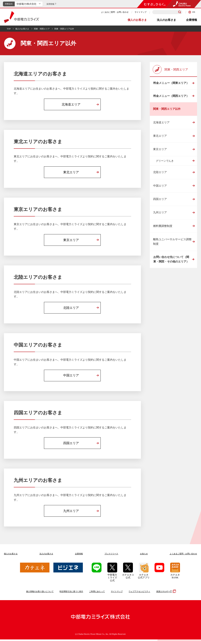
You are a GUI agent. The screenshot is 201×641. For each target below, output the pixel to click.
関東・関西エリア (42, 29)
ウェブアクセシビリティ (139, 593)
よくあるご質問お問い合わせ (183, 555)
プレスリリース (111, 555)
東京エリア (160, 150)
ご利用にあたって (97, 593)
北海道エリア (161, 123)
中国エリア (160, 186)
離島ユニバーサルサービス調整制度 (172, 243)
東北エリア (160, 137)
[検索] (179, 12)
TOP (9, 29)
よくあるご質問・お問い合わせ (115, 12)
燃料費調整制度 (162, 227)
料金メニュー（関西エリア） (171, 96)
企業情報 (191, 19)
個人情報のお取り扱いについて (40, 593)
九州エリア (160, 213)
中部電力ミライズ (21, 17)
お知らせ (144, 555)
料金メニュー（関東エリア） (171, 83)
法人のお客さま (166, 19)
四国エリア (160, 200)
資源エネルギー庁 (165, 592)
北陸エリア (160, 173)
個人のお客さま (137, 19)
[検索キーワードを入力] (167, 12)
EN (191, 12)
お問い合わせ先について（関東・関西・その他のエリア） (171, 261)
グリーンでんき (165, 161)
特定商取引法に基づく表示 (71, 593)
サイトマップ (140, 12)
